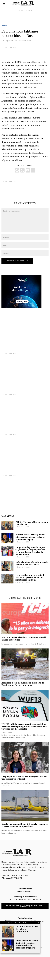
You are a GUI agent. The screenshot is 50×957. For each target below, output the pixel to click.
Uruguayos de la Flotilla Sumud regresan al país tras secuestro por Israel (24, 777)
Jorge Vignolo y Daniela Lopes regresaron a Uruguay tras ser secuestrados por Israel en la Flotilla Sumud (30, 551)
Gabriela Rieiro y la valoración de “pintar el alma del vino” (31, 563)
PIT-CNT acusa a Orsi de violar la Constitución (31, 523)
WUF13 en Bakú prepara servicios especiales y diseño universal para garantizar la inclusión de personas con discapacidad (24, 726)
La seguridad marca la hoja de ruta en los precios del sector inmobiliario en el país (30, 577)
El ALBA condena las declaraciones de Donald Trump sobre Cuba (23, 638)
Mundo (4, 25)
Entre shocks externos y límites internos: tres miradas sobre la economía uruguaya (30, 537)
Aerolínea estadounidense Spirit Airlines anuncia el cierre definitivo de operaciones (24, 825)
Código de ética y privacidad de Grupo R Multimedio (25, 906)
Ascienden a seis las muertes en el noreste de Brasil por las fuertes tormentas (22, 684)
